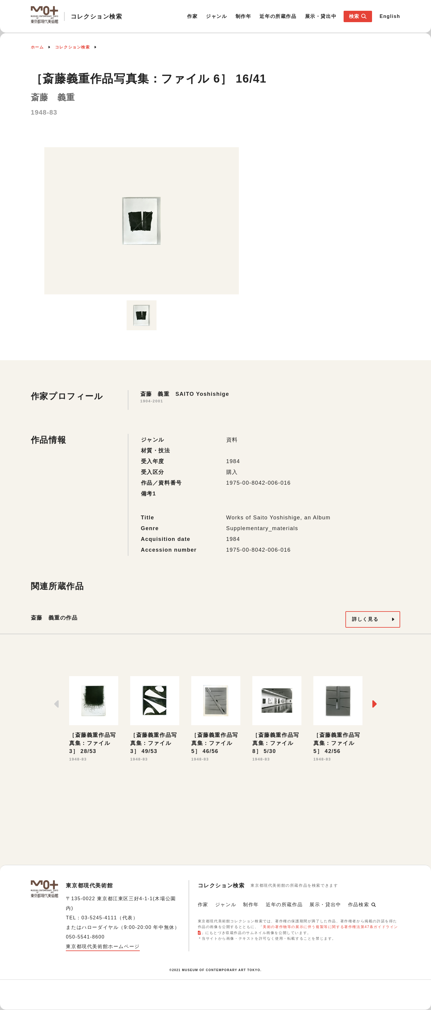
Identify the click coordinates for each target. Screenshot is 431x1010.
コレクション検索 (72, 47)
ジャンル (216, 16)
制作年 (243, 16)
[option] (141, 220)
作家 (192, 16)
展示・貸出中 (321, 16)
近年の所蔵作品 (277, 16)
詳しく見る (365, 619)
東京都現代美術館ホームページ (102, 946)
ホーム (37, 47)
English (390, 16)
